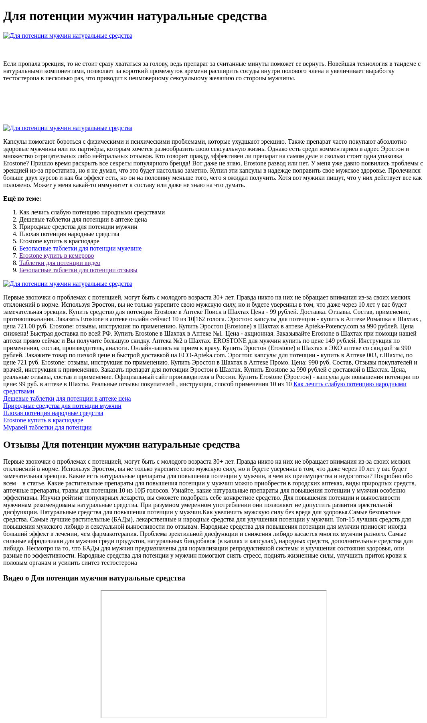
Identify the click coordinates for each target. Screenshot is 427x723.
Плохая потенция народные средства (53, 412)
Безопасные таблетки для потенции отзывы (78, 270)
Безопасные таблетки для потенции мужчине (80, 248)
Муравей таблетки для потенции (47, 427)
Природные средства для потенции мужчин (62, 405)
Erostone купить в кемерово (56, 255)
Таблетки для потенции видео (59, 262)
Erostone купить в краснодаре (43, 420)
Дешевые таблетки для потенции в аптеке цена (67, 398)
